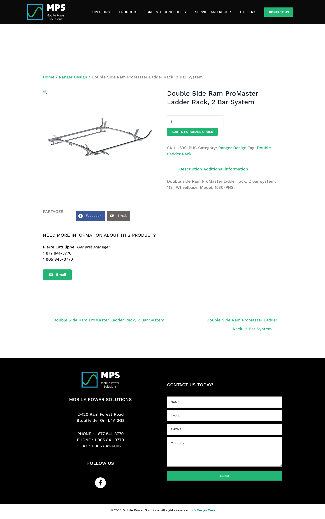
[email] (224, 415)
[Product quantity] (195, 121)
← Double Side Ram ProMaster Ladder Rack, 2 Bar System (106, 320)
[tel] (224, 429)
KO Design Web (203, 510)
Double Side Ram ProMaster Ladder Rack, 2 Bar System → (242, 321)
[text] (224, 402)
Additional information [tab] (225, 169)
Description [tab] (190, 169)
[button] (278, 12)
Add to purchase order (192, 132)
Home (48, 77)
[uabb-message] (224, 452)
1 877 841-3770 (109, 433)
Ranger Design (73, 77)
